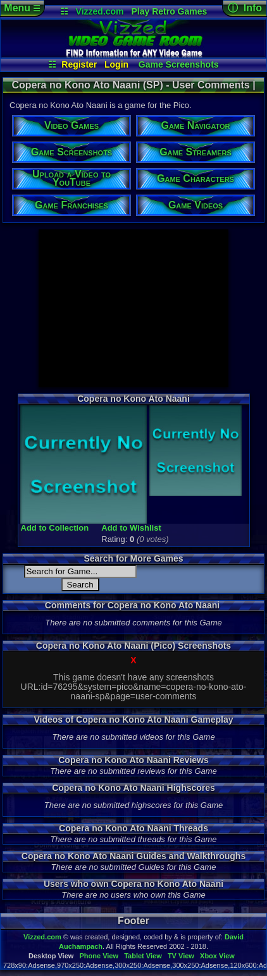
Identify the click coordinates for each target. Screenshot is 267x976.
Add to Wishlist (131, 528)
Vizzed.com (100, 11)
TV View (181, 956)
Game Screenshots (179, 64)
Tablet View (143, 956)
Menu (22, 8)
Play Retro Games (169, 11)
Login (116, 64)
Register (79, 64)
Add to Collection (55, 528)
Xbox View (217, 956)
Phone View (98, 956)
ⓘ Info (245, 8)
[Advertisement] (133, 308)
